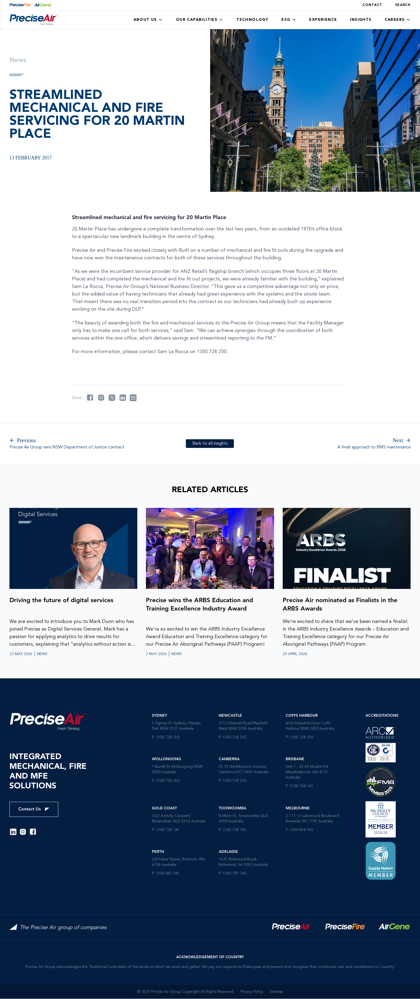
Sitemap (276, 992)
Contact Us (33, 809)
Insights (360, 20)
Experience (323, 20)
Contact (372, 5)
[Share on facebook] (90, 398)
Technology (252, 20)
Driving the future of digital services (63, 601)
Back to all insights (209, 443)
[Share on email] (133, 397)
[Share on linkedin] (123, 397)
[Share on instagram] (101, 397)
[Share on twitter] (112, 397)
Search (403, 5)
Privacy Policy (252, 992)
